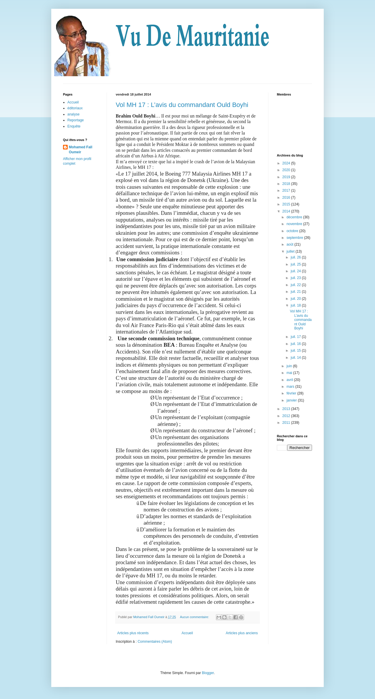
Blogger (208, 673)
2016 (286, 197)
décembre (295, 217)
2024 (286, 163)
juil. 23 (296, 278)
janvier (292, 400)
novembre (295, 224)
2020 (286, 170)
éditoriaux (75, 108)
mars (291, 387)
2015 (286, 204)
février (292, 393)
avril (290, 380)
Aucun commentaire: (195, 617)
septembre (295, 238)
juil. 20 (296, 299)
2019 (286, 177)
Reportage (75, 120)
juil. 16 (296, 344)
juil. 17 (296, 337)
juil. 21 (296, 292)
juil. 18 (296, 305)
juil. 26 (296, 257)
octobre (293, 231)
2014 (286, 211)
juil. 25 (296, 264)
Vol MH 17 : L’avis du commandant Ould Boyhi (182, 104)
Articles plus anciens (242, 633)
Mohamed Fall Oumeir (80, 149)
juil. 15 (296, 350)
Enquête (74, 126)
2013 (286, 409)
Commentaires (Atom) (155, 642)
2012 (286, 416)
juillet (291, 251)
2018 (286, 184)
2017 (286, 190)
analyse (73, 114)
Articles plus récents (133, 633)
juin (290, 366)
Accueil (187, 633)
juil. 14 (296, 358)
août (290, 244)
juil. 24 (296, 271)
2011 (286, 423)
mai (290, 373)
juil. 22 (296, 285)
